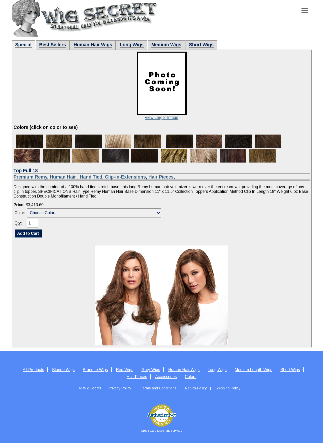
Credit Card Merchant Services (161, 430)
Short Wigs (290, 369)
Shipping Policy (227, 388)
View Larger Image (161, 117)
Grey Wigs (150, 369)
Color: (20, 213)
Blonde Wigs (63, 369)
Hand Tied (91, 177)
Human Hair (63, 177)
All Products (33, 369)
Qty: (18, 223)
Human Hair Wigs (184, 369)
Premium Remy (30, 177)
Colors (191, 376)
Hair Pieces (161, 177)
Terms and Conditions (158, 388)
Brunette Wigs (95, 369)
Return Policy (196, 388)
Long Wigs (217, 369)
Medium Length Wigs (253, 369)
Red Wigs (124, 369)
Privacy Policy (119, 388)
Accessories (166, 376)
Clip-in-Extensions (125, 177)
